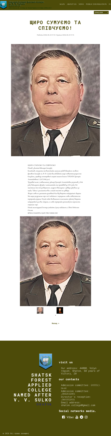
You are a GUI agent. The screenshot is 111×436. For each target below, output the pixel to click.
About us (71, 4)
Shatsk (44, 404)
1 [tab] (55, 315)
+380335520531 (68, 399)
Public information (96, 4)
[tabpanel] (46, 310)
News (81, 4)
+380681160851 (68, 393)
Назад (54, 323)
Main (62, 4)
